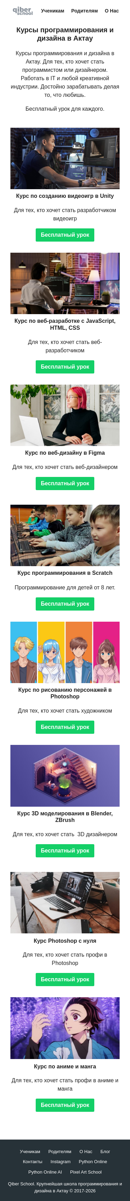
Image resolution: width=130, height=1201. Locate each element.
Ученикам (52, 11)
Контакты (32, 1161)
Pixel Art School (86, 1172)
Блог (105, 1151)
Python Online (93, 1161)
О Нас (112, 11)
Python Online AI (45, 1172)
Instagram (61, 1161)
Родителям (84, 11)
